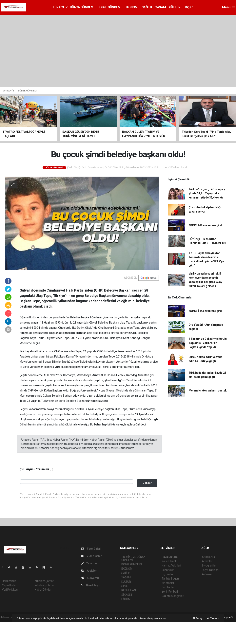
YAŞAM (160, 7)
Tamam (213, 618)
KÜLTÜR (174, 7)
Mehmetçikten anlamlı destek (208, 390)
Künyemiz (90, 578)
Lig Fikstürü (168, 574)
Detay (198, 618)
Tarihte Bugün (170, 578)
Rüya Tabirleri (210, 569)
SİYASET (126, 594)
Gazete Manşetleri (173, 596)
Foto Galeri (91, 548)
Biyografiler (209, 565)
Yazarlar (89, 563)
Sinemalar (168, 582)
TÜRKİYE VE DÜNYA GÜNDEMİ (73, 7)
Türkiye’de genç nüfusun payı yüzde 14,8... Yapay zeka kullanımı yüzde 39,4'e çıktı (207, 193)
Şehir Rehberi (170, 591)
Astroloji (207, 574)
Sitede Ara (208, 556)
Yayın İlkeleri (9, 585)
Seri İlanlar (168, 587)
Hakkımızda (9, 580)
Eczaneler (168, 569)
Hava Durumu (170, 556)
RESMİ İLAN (128, 590)
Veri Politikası (10, 589)
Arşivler (89, 570)
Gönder (147, 482)
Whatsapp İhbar (44, 585)
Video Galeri (91, 556)
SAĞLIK (147, 7)
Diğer (189, 7)
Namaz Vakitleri (171, 565)
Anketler (207, 561)
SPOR (124, 586)
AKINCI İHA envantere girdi (206, 225)
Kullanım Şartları (44, 580)
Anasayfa (8, 90)
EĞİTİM (125, 599)
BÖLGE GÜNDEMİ (110, 7)
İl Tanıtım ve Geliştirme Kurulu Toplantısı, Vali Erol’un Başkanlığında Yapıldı (208, 343)
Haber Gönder (43, 589)
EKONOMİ (131, 7)
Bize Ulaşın (90, 585)
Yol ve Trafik (169, 561)
